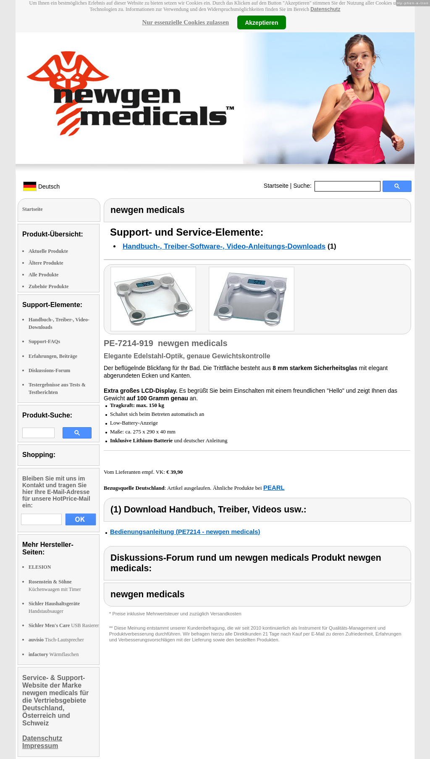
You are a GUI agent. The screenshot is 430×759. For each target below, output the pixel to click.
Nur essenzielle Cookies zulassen (185, 22)
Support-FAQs (44, 341)
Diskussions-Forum (49, 370)
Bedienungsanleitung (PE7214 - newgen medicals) (185, 531)
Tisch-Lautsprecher (56, 640)
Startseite (276, 185)
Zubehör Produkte (48, 286)
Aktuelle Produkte (48, 251)
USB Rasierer (64, 625)
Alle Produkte (43, 275)
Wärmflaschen (54, 654)
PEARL (274, 487)
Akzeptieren (261, 22)
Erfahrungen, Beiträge (53, 356)
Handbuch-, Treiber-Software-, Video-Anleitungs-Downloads (224, 246)
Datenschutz (325, 9)
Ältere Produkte (46, 263)
